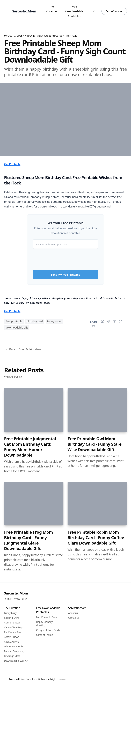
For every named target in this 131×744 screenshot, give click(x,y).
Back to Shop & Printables (23, 529)
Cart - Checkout (114, 11)
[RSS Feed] (94, 11)
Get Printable (12, 221)
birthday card (34, 501)
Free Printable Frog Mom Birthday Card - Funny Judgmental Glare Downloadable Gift (28, 720)
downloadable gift (16, 507)
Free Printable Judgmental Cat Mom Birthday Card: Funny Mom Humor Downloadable (30, 627)
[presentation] (65, 315)
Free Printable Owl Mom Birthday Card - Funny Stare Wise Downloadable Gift (94, 624)
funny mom (54, 501)
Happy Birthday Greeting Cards (43, 36)
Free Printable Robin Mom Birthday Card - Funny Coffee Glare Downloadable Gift (96, 717)
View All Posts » (13, 557)
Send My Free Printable (65, 332)
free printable (13, 501)
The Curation (52, 9)
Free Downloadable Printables (75, 11)
